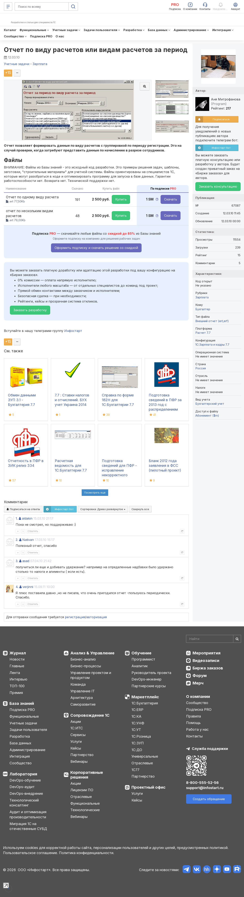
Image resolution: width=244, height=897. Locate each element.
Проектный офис (148, 787)
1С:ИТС (76, 728)
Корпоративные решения (86, 775)
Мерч (198, 683)
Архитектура (81, 698)
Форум (200, 675)
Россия (200, 368)
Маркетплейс (145, 697)
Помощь (193, 723)
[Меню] (8, 6)
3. (17, 561)
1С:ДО (136, 750)
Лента (14, 673)
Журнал (17, 653)
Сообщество (20, 763)
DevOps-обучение (25, 780)
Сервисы (78, 735)
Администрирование (27, 750)
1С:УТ (136, 730)
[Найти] (237, 639)
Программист (143, 659)
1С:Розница (141, 736)
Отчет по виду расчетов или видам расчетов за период (96, 50)
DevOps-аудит (22, 787)
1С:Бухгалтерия (144, 703)
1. (17, 518)
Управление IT (82, 691)
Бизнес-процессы (85, 666)
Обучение (141, 653)
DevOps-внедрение (26, 793)
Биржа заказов (208, 668)
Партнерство (82, 755)
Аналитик (139, 666)
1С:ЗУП (137, 743)
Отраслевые (81, 797)
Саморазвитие (83, 704)
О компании (198, 696)
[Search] (213, 639)
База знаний (21, 703)
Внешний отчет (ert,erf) (212, 321)
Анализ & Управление (92, 653)
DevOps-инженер (146, 679)
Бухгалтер (202, 309)
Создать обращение (209, 799)
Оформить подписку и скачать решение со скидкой (96, 248)
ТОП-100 (17, 686)
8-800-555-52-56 (202, 783)
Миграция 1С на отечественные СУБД (28, 826)
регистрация (75, 617)
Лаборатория (23, 774)
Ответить (32, 531)
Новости (17, 659)
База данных (20, 743)
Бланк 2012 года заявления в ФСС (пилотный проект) (165, 465)
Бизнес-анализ (83, 659)
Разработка (19, 736)
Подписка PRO (22, 710)
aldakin (27, 518)
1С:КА (136, 716)
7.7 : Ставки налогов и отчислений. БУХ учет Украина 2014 (72, 400)
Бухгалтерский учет (209, 403)
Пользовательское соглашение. (30, 853)
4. (17, 587)
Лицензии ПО (81, 790)
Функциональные (24, 716)
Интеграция (19, 756)
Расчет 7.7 (203, 333)
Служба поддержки (210, 749)
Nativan (28, 540)
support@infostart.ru (204, 788)
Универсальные (144, 756)
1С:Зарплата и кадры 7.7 (212, 344)
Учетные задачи (23, 723)
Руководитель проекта (151, 673)
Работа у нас (197, 729)
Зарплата (202, 297)
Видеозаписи (206, 660)
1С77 (135, 770)
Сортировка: (102, 509)
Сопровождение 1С (90, 715)
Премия (16, 693)
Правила (193, 716)
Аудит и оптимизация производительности (27, 814)
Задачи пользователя (28, 730)
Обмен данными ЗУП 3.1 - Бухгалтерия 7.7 (22, 400)
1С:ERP (137, 710)
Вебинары (79, 761)
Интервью (18, 679)
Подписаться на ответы (23, 509)
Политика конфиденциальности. (86, 853)
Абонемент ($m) (207, 415)
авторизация (96, 617)
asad (25, 561)
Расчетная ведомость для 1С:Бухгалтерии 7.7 (71, 465)
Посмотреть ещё (95, 492)
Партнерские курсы (148, 686)
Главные (16, 666)
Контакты (194, 736)
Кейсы (75, 748)
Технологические (85, 810)
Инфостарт (73, 331)
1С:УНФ (137, 723)
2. (17, 540)
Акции (75, 721)
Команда (78, 684)
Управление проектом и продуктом (90, 675)
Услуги (76, 741)
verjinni (28, 587)
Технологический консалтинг (24, 802)
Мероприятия (206, 653)
